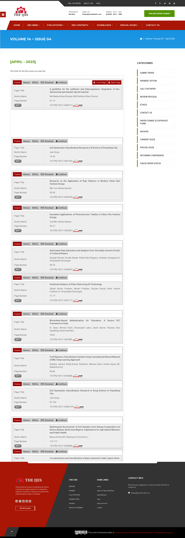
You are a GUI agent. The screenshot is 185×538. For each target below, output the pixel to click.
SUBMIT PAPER (147, 101)
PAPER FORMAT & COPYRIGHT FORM (154, 150)
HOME (17, 25)
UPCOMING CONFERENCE (152, 184)
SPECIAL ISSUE (147, 176)
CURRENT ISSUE (147, 168)
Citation (17, 102)
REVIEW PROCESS (148, 125)
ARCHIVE (144, 160)
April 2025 (170, 39)
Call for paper (74, 3)
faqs (98, 3)
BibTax (35, 102)
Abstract (26, 102)
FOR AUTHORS (55, 25)
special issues (129, 25)
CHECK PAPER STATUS (150, 192)
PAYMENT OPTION (148, 109)
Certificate (61, 102)
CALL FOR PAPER (148, 117)
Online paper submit (160, 13)
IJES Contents (81, 25)
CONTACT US (153, 25)
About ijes (88, 3)
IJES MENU (33, 25)
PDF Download (47, 102)
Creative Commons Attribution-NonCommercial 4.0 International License (143, 533)
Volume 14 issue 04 (154, 39)
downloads (105, 25)
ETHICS (143, 133)
